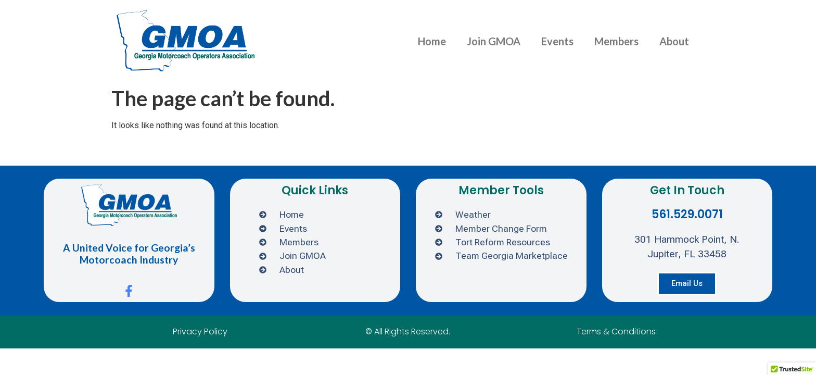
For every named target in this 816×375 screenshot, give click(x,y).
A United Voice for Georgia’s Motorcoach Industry (129, 254)
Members (616, 41)
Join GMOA (493, 41)
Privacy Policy (200, 332)
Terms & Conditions (616, 332)
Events (557, 41)
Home (432, 41)
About (674, 41)
